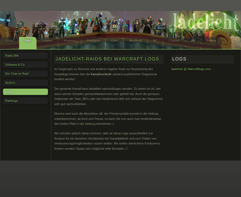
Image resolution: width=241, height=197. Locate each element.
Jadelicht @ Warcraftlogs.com (191, 69)
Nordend (135, 40)
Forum (211, 40)
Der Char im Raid (16, 73)
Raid (28, 40)
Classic (174, 40)
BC (155, 40)
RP (193, 40)
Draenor (69, 40)
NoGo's (10, 82)
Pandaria (93, 40)
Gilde (9, 40)
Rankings (11, 100)
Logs (8, 91)
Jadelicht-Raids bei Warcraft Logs (107, 58)
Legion (47, 40)
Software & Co (15, 64)
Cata (114, 40)
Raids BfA (12, 55)
